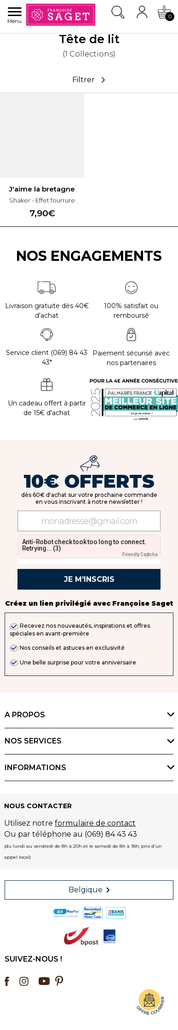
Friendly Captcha (140, 554)
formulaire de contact (95, 823)
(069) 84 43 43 (111, 834)
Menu (14, 15)
